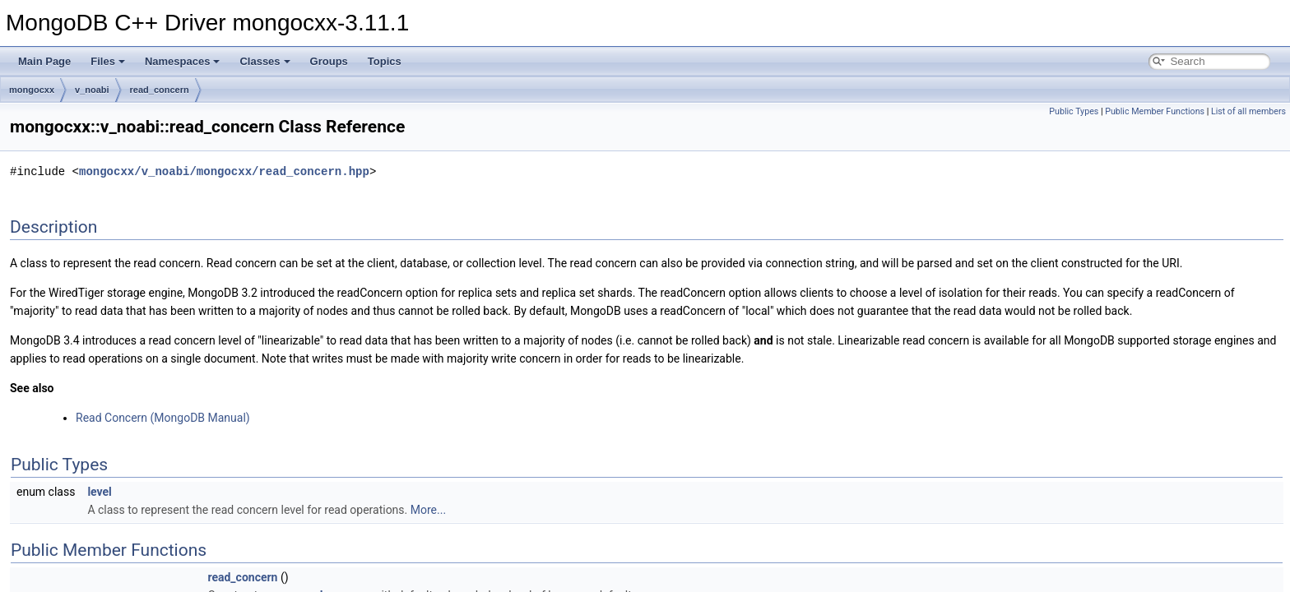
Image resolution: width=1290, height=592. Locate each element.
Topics (384, 61)
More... (428, 509)
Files (107, 61)
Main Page (44, 61)
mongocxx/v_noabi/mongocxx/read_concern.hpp (224, 171)
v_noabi (92, 90)
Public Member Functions (1154, 111)
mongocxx (31, 90)
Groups (329, 61)
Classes (264, 61)
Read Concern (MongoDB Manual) (163, 417)
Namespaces (182, 61)
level (99, 491)
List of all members (1248, 111)
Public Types (1073, 111)
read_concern (159, 90)
